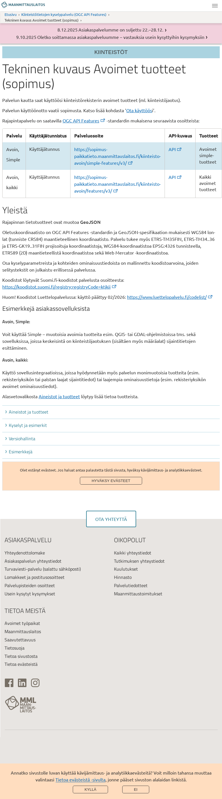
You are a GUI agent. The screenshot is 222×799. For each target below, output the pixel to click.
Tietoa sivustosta (21, 656)
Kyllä (90, 789)
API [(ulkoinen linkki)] (175, 149)
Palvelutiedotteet (131, 585)
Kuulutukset (126, 569)
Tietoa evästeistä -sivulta (80, 779)
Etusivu (10, 14)
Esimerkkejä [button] (20, 451)
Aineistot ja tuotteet (59, 396)
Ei (136, 789)
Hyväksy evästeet (111, 481)
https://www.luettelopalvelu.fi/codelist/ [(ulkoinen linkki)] (170, 297)
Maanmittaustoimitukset (138, 593)
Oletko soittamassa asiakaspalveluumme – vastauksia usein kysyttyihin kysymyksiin (120, 37)
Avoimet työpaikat (22, 623)
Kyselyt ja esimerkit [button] (28, 425)
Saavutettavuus (20, 639)
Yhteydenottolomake (25, 552)
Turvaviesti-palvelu (23, 569)
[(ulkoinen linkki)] (9, 683)
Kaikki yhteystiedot (132, 552)
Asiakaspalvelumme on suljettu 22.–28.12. (120, 29)
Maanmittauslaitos (23, 631)
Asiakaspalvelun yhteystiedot (33, 561)
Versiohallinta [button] (22, 438)
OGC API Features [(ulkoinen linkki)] (84, 120)
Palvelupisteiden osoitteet (30, 585)
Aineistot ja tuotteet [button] (28, 411)
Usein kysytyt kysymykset (30, 593)
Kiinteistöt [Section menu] (111, 52)
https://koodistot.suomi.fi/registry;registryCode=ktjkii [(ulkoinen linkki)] (59, 286)
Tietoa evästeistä (21, 664)
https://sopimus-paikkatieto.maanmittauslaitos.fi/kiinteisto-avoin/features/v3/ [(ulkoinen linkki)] (117, 183)
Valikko (215, 5)
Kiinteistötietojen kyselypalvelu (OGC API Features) (63, 14)
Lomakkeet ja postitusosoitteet (35, 577)
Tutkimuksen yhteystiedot (139, 561)
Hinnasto (123, 577)
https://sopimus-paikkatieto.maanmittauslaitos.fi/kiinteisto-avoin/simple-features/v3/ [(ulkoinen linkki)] (117, 156)
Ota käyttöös (139, 110)
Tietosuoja (14, 647)
